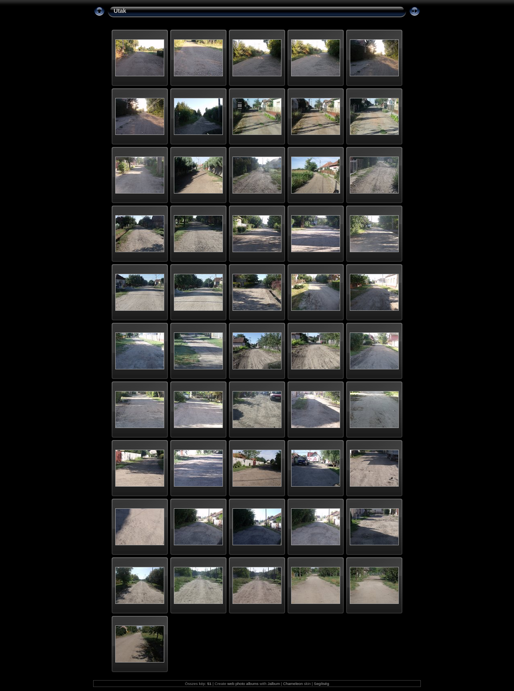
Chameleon (293, 683)
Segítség (321, 683)
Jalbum (273, 683)
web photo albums (243, 683)
